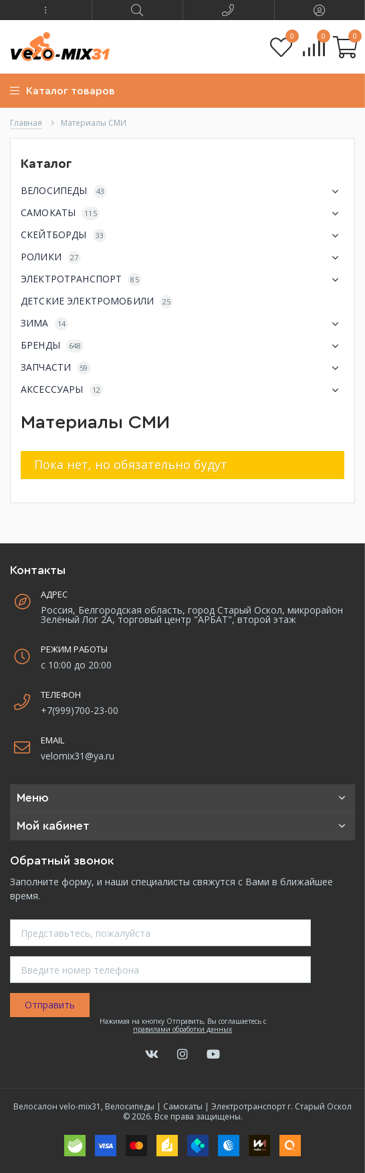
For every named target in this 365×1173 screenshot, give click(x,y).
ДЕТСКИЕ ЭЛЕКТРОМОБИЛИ (97, 301)
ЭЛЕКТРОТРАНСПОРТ (182, 279)
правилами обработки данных (182, 1029)
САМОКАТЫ (182, 213)
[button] (46, 10)
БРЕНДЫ (182, 346)
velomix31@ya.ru (77, 755)
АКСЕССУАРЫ (182, 390)
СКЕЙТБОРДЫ (182, 235)
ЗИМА (182, 324)
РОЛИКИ (182, 257)
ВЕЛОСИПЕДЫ (182, 191)
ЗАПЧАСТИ (182, 368)
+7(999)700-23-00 (79, 710)
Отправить (50, 1004)
